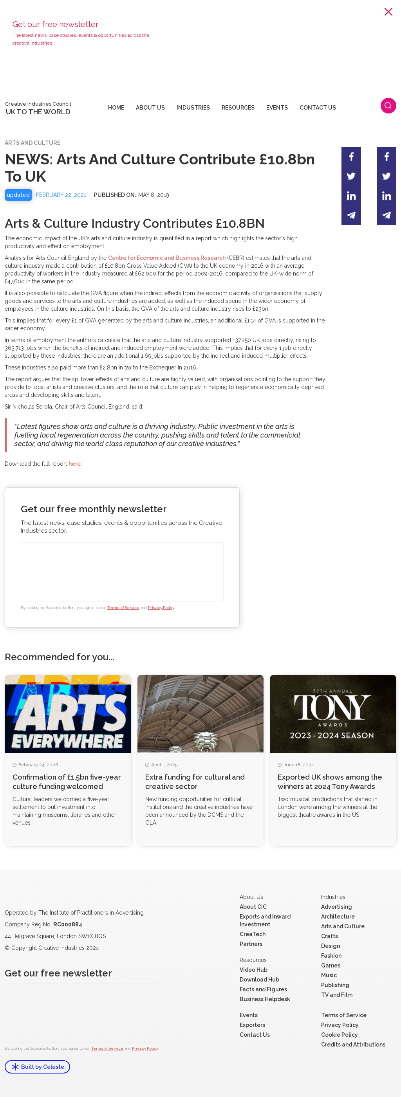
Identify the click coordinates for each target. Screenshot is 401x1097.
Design (330, 946)
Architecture (338, 916)
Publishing (335, 985)
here (75, 464)
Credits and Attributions (353, 1044)
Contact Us (255, 1035)
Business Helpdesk (265, 999)
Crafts (329, 936)
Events (249, 1015)
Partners (251, 944)
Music (329, 975)
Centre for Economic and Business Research (167, 258)
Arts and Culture (343, 926)
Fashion (331, 956)
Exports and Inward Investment (265, 920)
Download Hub (259, 979)
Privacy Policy (161, 607)
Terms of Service (123, 607)
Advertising (336, 907)
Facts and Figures (263, 989)
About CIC (253, 907)
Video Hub (253, 970)
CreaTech (253, 934)
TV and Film (336, 995)
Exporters (252, 1025)
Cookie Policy (339, 1035)
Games (330, 965)
